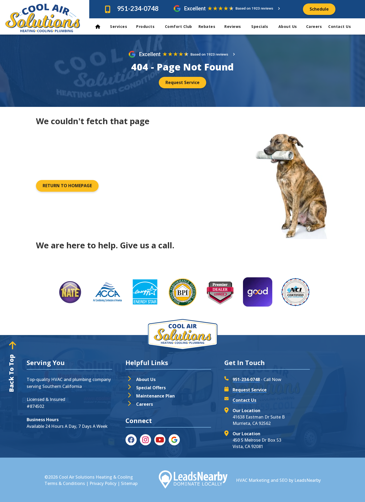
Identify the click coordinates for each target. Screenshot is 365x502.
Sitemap (129, 483)
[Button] (319, 9)
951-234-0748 (138, 8)
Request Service (250, 390)
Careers (314, 26)
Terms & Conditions (64, 483)
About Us (290, 26)
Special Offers (151, 388)
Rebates (209, 26)
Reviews (235, 26)
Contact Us (340, 26)
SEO (283, 480)
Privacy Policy (103, 483)
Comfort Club (178, 26)
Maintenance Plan (155, 396)
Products (148, 26)
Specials (262, 26)
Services (121, 26)
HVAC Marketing (253, 480)
